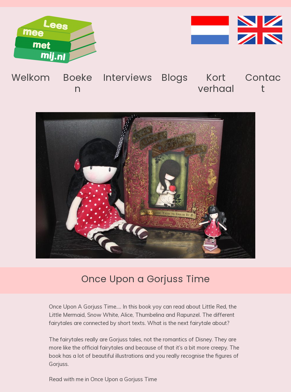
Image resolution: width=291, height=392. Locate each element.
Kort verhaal (216, 83)
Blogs (175, 77)
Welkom (30, 77)
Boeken (77, 83)
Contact (263, 83)
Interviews (127, 77)
